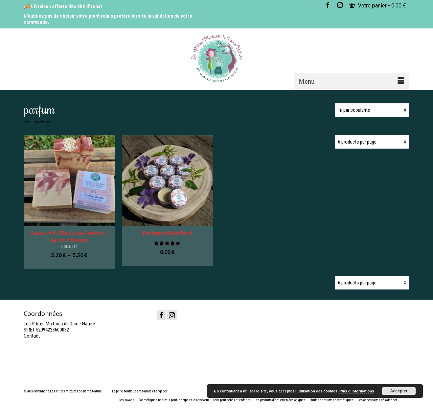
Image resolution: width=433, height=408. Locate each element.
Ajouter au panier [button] (167, 261)
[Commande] (372, 110)
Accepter (398, 391)
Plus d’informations (356, 391)
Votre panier (377, 5)
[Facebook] (161, 315)
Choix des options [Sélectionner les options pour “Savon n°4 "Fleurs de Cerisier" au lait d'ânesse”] (69, 264)
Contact (32, 336)
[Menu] (351, 81)
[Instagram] (172, 315)
